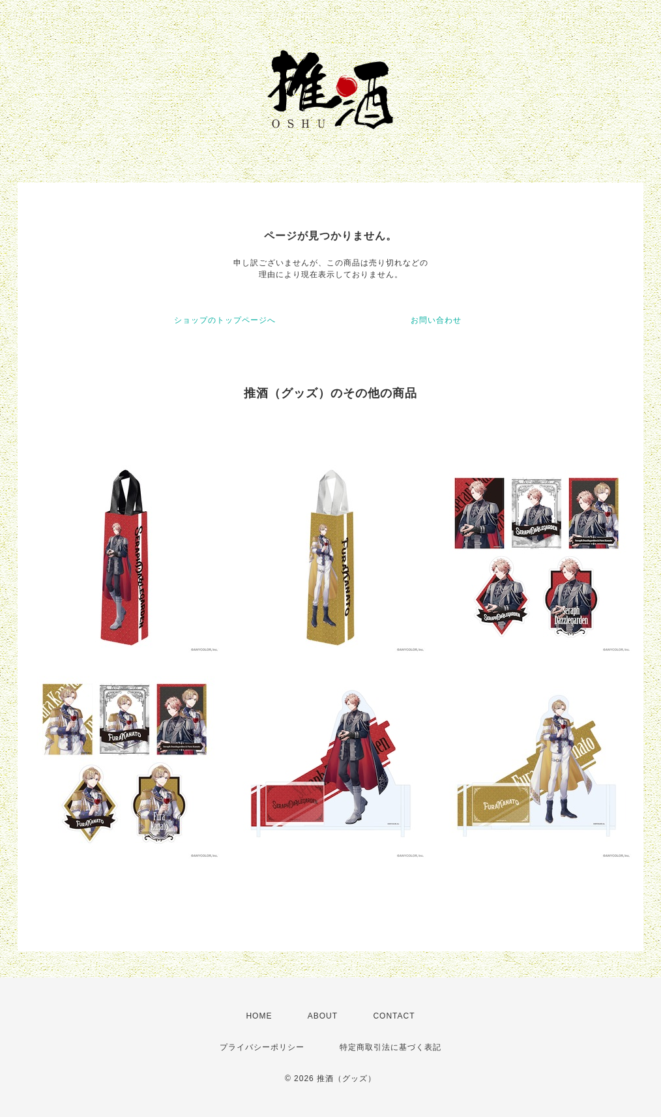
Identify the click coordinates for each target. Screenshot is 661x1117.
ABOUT (323, 1015)
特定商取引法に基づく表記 (390, 1047)
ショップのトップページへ (225, 320)
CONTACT (394, 1015)
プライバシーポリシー (262, 1047)
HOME (259, 1015)
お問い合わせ (436, 320)
